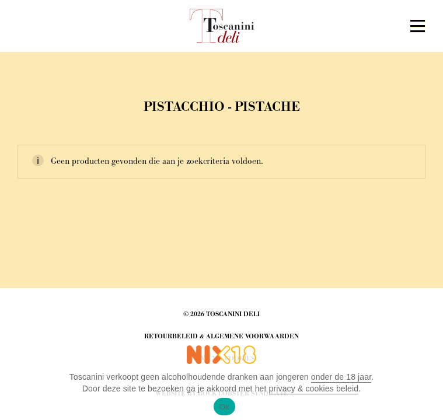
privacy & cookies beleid (314, 388)
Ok (224, 406)
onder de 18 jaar (341, 377)
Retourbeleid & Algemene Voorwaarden (221, 336)
